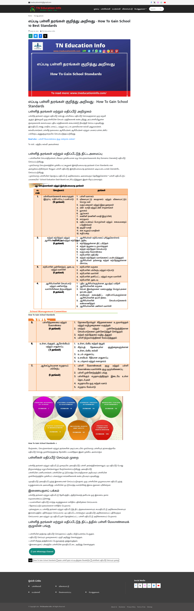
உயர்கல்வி (116, 9)
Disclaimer (122, 607)
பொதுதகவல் (94, 592)
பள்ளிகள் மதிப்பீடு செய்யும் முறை (105, 560)
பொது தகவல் (38, 16)
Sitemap (149, 607)
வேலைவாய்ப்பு (65, 592)
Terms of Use (141, 607)
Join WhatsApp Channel (42, 551)
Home (30, 16)
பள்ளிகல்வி (105, 9)
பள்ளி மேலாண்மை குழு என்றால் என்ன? (51, 139)
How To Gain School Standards (45, 560)
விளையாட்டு (127, 9)
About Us (114, 607)
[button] (140, 9)
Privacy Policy (131, 607)
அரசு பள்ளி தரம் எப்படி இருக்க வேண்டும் (74, 560)
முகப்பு (96, 9)
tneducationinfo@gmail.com (41, 2)
